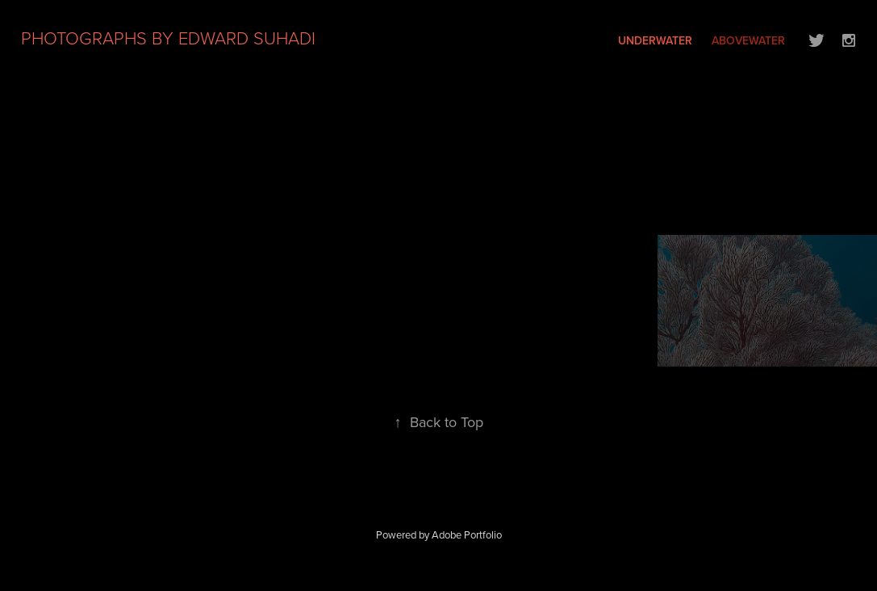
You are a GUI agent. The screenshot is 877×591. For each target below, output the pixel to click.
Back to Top (439, 422)
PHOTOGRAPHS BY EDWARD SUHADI (168, 37)
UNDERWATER (655, 40)
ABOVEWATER (748, 40)
